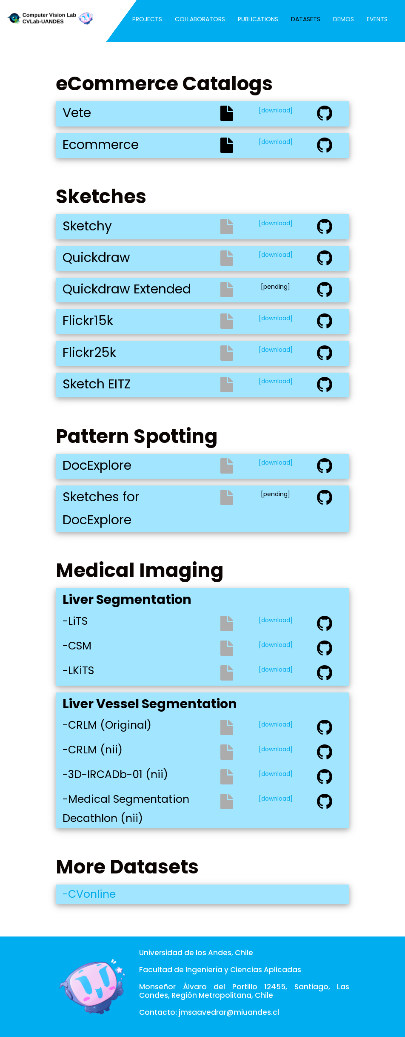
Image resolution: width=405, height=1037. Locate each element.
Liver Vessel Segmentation (150, 704)
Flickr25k (89, 353)
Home (82, 19)
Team (112, 19)
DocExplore (97, 465)
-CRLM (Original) (107, 725)
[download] (276, 110)
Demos (343, 19)
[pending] (275, 286)
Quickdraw (96, 258)
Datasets (305, 19)
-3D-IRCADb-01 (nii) (115, 774)
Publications (258, 19)
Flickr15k (88, 321)
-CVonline (89, 894)
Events (377, 19)
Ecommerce (101, 145)
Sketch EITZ (97, 384)
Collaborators (200, 19)
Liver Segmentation (127, 600)
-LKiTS (78, 670)
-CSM (77, 645)
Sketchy (87, 226)
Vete (77, 113)
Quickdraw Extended (127, 289)
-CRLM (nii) (93, 749)
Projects (147, 19)
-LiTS (75, 621)
